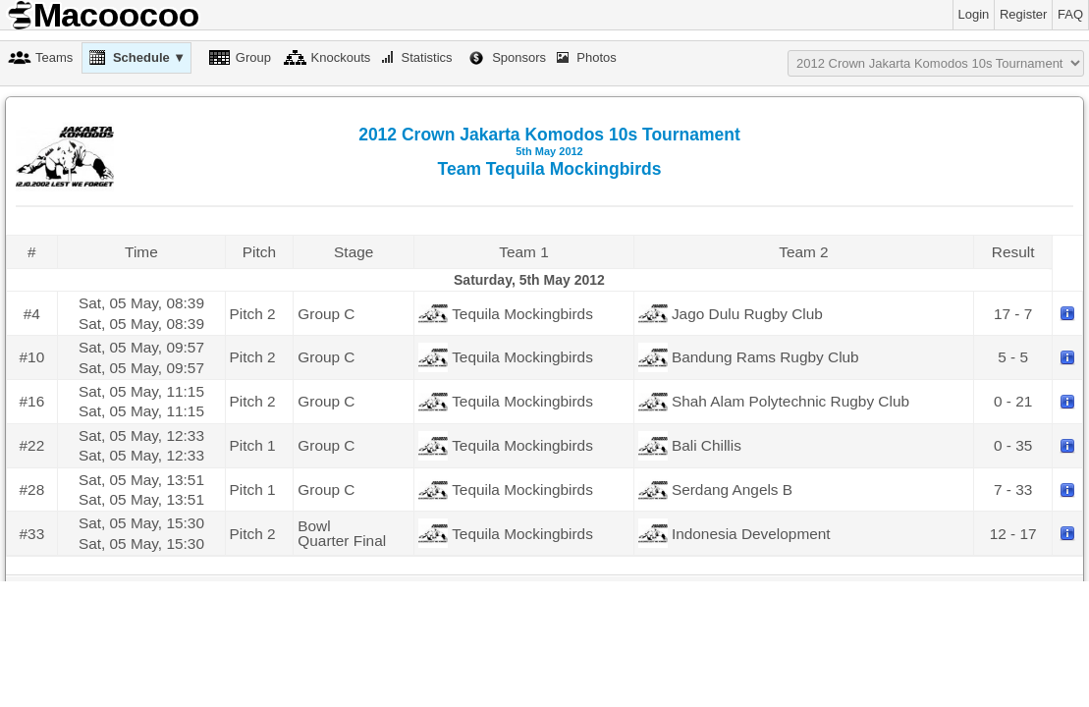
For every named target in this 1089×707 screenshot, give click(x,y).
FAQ (1070, 14)
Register (1023, 14)
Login (974, 14)
